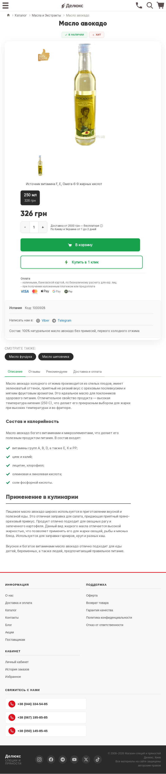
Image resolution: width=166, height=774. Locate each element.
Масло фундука (20, 357)
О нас (9, 595)
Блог (8, 625)
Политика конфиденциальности (109, 618)
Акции (9, 632)
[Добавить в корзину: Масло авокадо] (82, 244)
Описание (15, 372)
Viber (45, 320)
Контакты (12, 618)
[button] (101, 226)
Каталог (10, 610)
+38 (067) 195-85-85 (28, 717)
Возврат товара (97, 603)
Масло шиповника (56, 357)
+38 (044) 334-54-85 (28, 704)
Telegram (64, 320)
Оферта (91, 595)
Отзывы (34, 372)
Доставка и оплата (87, 372)
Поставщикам (15, 640)
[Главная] (8, 15)
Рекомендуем (56, 372)
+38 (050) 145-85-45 (28, 731)
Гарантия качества (99, 610)
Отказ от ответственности (104, 625)
